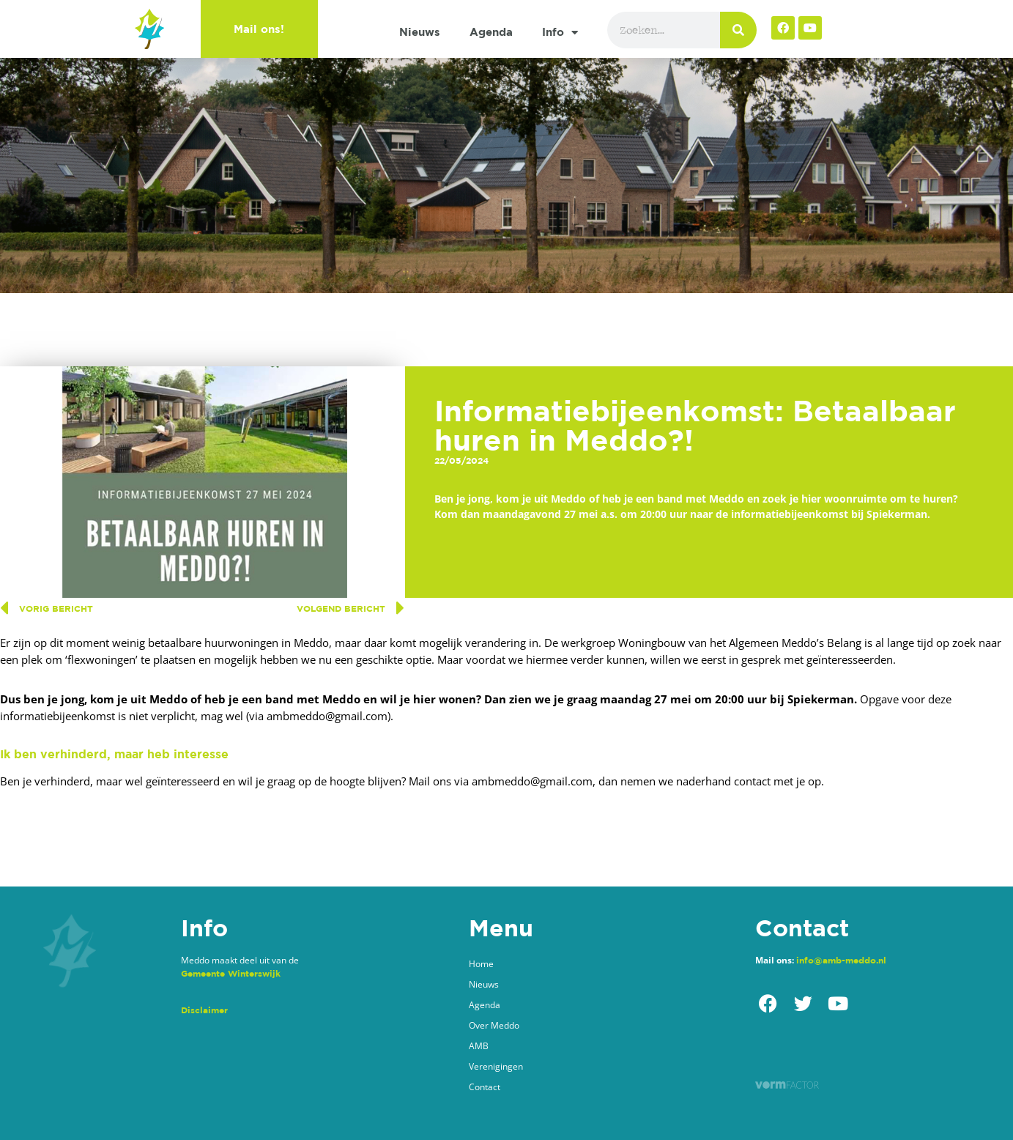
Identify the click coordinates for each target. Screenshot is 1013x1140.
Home (481, 964)
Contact (484, 1087)
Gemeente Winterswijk (231, 973)
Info (560, 32)
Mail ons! (259, 29)
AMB (479, 1046)
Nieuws (419, 32)
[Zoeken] (738, 30)
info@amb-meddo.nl (841, 960)
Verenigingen (496, 1066)
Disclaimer (204, 1009)
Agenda (491, 32)
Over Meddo (494, 1025)
